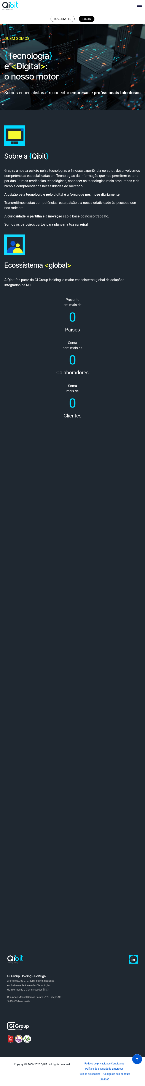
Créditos (104, 1079)
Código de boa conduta (116, 1073)
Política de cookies (89, 1073)
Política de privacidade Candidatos (104, 1063)
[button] (139, 5)
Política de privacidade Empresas (104, 1068)
